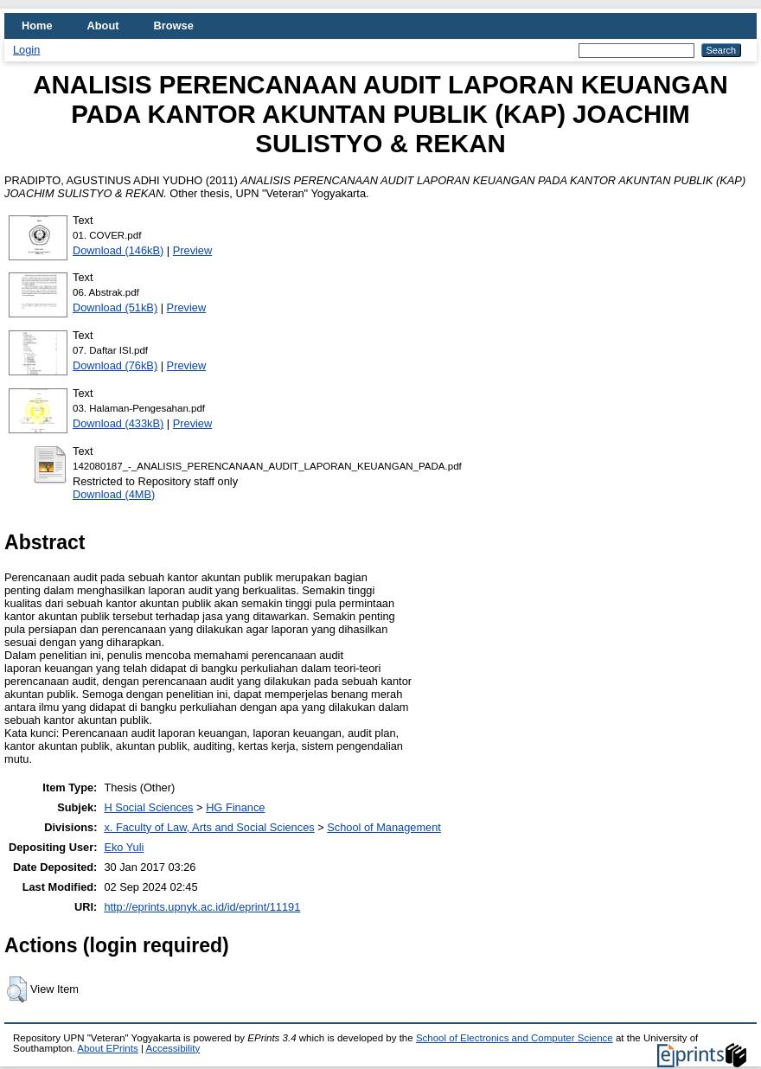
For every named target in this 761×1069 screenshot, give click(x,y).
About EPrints (107, 1048)
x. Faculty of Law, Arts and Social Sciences (209, 827)
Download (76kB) (115, 365)
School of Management (384, 827)
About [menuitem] (103, 25)
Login (26, 49)
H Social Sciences (148, 807)
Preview (193, 250)
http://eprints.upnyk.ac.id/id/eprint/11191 (202, 906)
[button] (17, 989)
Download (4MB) (114, 494)
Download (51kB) (115, 307)
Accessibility (172, 1048)
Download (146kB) (118, 250)
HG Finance (235, 807)
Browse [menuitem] (174, 25)
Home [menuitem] (37, 25)
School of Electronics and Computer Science (514, 1038)
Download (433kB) (118, 423)
